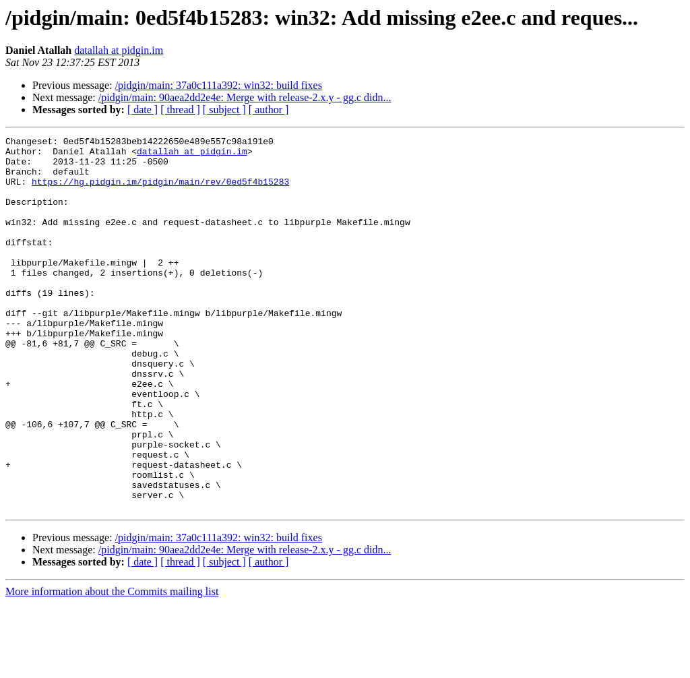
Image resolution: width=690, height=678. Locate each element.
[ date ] (142, 109)
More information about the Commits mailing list (111, 666)
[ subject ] (224, 109)
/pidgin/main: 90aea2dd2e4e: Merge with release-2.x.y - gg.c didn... (244, 97)
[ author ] (269, 109)
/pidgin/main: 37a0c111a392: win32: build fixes (218, 85)
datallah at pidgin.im (118, 50)
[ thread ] (180, 109)
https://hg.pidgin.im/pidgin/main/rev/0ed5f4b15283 (160, 191)
